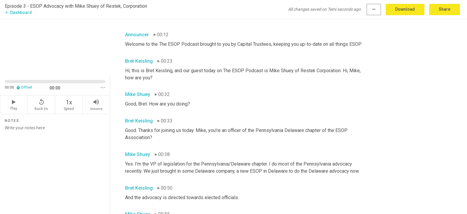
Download (405, 9)
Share (444, 9)
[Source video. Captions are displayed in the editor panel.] (55, 46)
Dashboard (18, 12)
